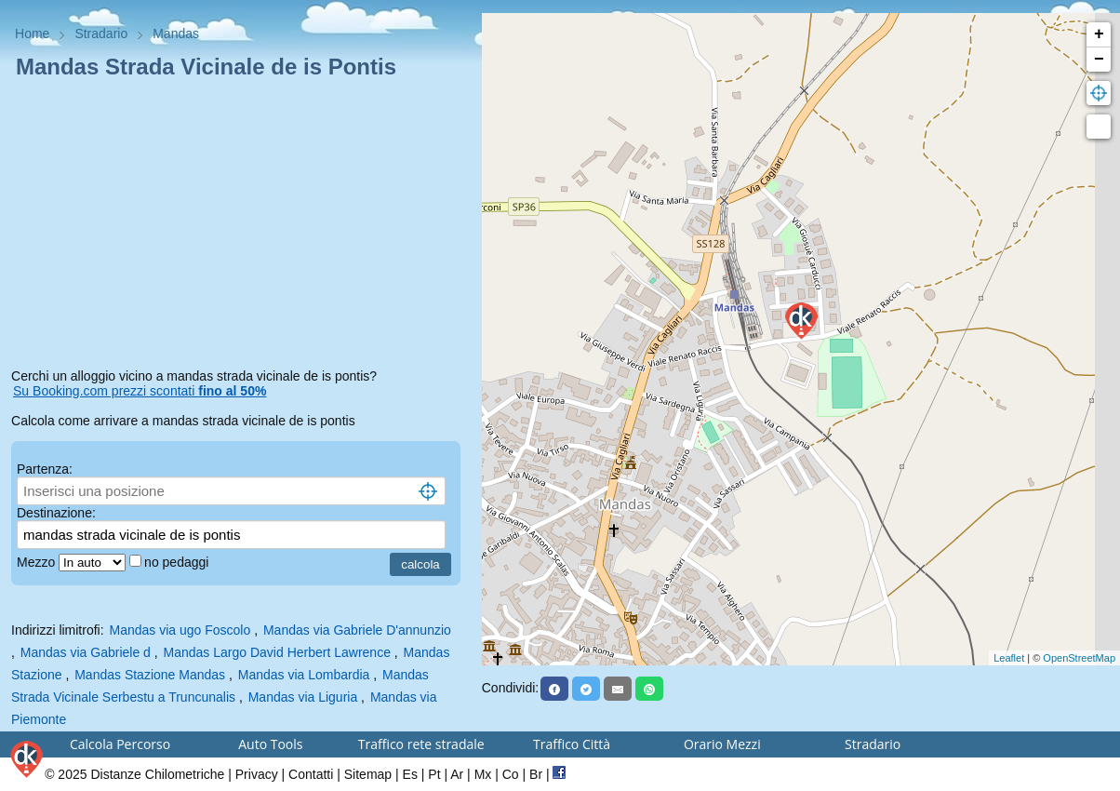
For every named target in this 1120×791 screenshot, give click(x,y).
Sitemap (368, 774)
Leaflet (1008, 658)
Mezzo (38, 562)
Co (510, 774)
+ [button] (1099, 34)
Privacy (256, 774)
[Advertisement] (241, 227)
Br (535, 774)
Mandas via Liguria (303, 697)
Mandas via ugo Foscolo (180, 630)
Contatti (310, 774)
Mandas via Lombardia (304, 674)
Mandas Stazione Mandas (149, 674)
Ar (456, 774)
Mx (483, 774)
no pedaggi (178, 562)
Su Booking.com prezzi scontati (139, 390)
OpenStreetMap (1079, 658)
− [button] (1099, 59)
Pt (434, 774)
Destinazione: (56, 512)
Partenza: (45, 469)
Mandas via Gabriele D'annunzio (357, 630)
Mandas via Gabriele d (85, 652)
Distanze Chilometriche (157, 774)
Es (410, 774)
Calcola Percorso (120, 744)
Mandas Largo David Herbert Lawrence (277, 652)
